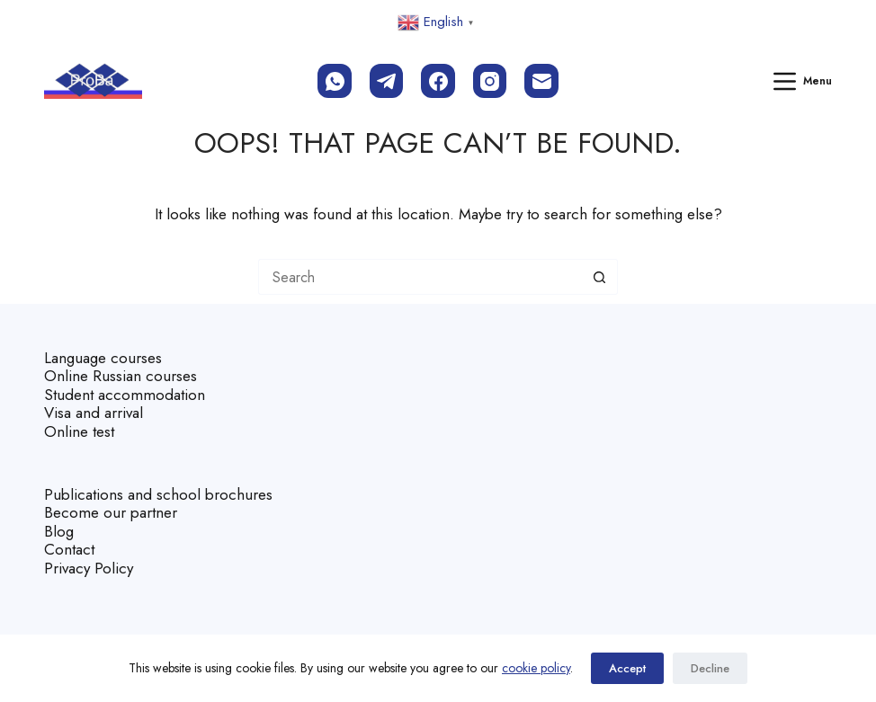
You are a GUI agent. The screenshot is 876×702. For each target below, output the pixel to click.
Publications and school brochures (158, 494)
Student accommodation (124, 394)
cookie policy (536, 668)
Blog (59, 531)
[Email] (541, 81)
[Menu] (803, 81)
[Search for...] (420, 277)
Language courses (103, 358)
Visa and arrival (93, 412)
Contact (69, 549)
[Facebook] (438, 81)
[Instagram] (490, 81)
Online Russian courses (120, 376)
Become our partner (110, 512)
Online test (79, 431)
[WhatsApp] (334, 81)
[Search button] (600, 277)
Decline (710, 668)
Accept (627, 668)
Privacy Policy (88, 568)
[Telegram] (387, 81)
